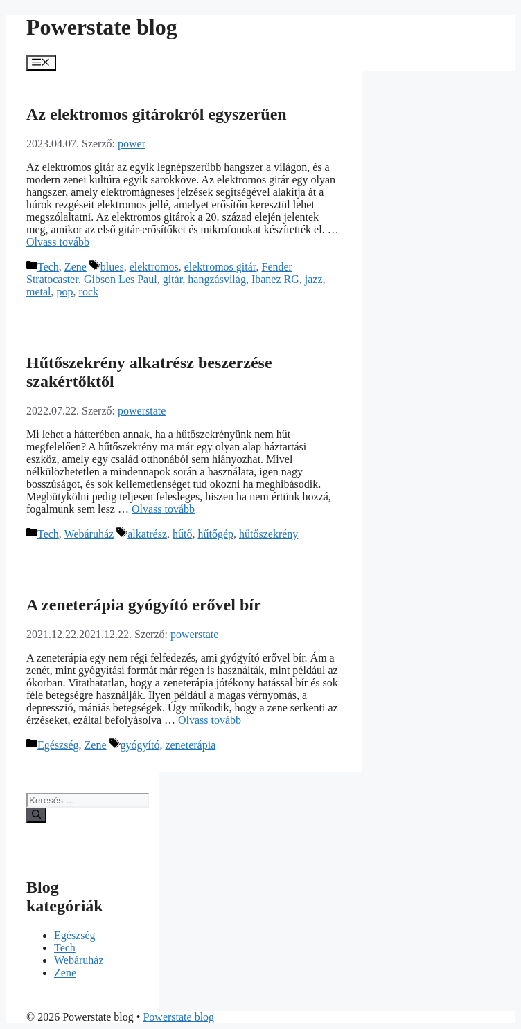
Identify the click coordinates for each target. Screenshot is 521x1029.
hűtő (182, 534)
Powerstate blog (101, 27)
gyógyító (140, 745)
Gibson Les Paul (120, 279)
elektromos (154, 267)
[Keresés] (36, 815)
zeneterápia (190, 745)
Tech (48, 267)
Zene (75, 267)
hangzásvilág (217, 279)
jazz (314, 279)
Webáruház (89, 534)
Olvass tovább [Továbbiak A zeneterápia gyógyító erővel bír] (209, 720)
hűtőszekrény (268, 534)
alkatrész (147, 534)
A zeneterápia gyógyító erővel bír (143, 605)
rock (88, 292)
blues (112, 267)
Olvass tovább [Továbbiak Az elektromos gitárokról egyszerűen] (57, 242)
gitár (173, 279)
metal (38, 292)
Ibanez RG (275, 279)
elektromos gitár (220, 267)
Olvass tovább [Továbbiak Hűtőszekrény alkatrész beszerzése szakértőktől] (163, 509)
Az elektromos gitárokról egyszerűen (156, 114)
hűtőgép (215, 534)
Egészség (58, 745)
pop (65, 292)
